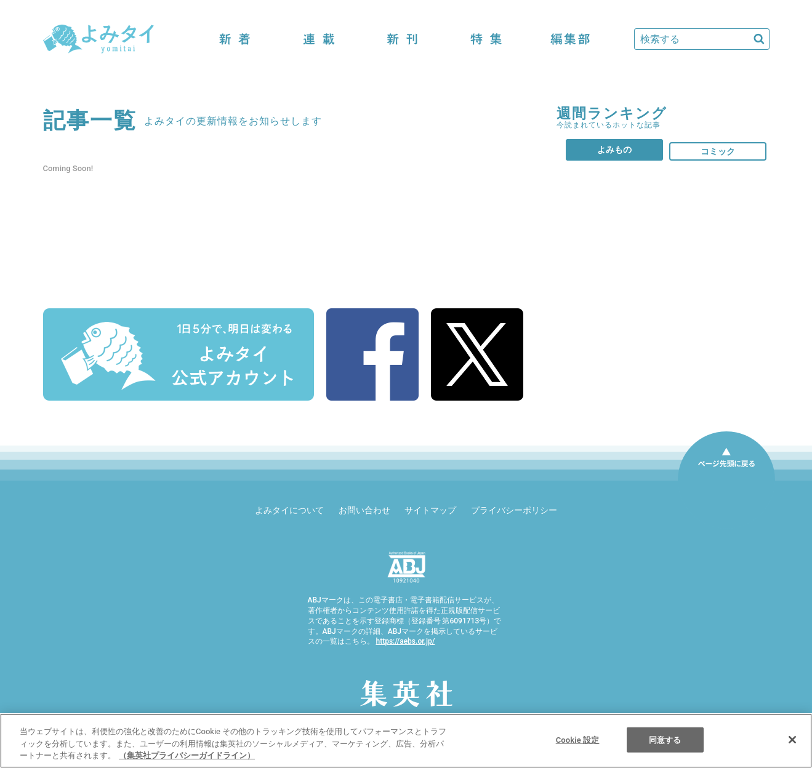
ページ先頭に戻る (726, 480)
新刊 (402, 39)
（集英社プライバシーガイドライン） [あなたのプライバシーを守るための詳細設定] (187, 755)
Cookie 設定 (578, 739)
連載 (319, 39)
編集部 (570, 39)
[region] (406, 740)
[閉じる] (792, 739)
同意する (665, 739)
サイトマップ (430, 510)
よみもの (614, 149)
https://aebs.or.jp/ (405, 641)
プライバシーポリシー (514, 510)
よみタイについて (289, 510)
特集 (486, 39)
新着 (235, 39)
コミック (718, 151)
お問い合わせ (364, 510)
